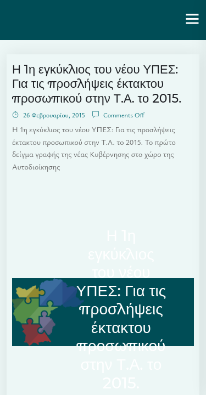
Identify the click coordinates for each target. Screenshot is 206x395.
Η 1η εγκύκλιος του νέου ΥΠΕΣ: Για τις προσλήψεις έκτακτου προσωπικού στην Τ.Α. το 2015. (96, 84)
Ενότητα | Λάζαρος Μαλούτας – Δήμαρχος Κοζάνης (90, 19)
